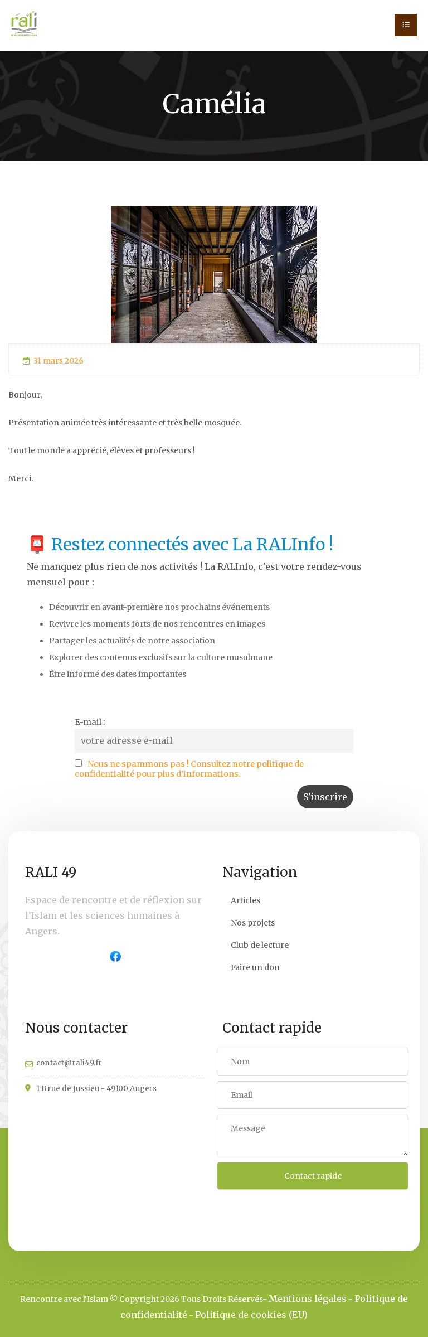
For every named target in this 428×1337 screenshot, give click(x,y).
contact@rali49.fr (69, 1063)
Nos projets (253, 923)
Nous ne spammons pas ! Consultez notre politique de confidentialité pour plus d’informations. (189, 769)
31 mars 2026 (53, 361)
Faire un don (255, 967)
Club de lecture (260, 945)
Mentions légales (308, 1298)
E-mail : (90, 722)
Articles (245, 900)
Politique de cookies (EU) (251, 1314)
